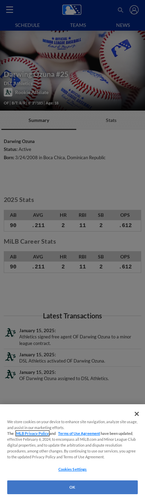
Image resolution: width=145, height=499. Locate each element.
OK (72, 487)
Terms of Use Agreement (79, 433)
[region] (72, 451)
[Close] (136, 413)
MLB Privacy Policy (32, 433)
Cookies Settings (72, 469)
